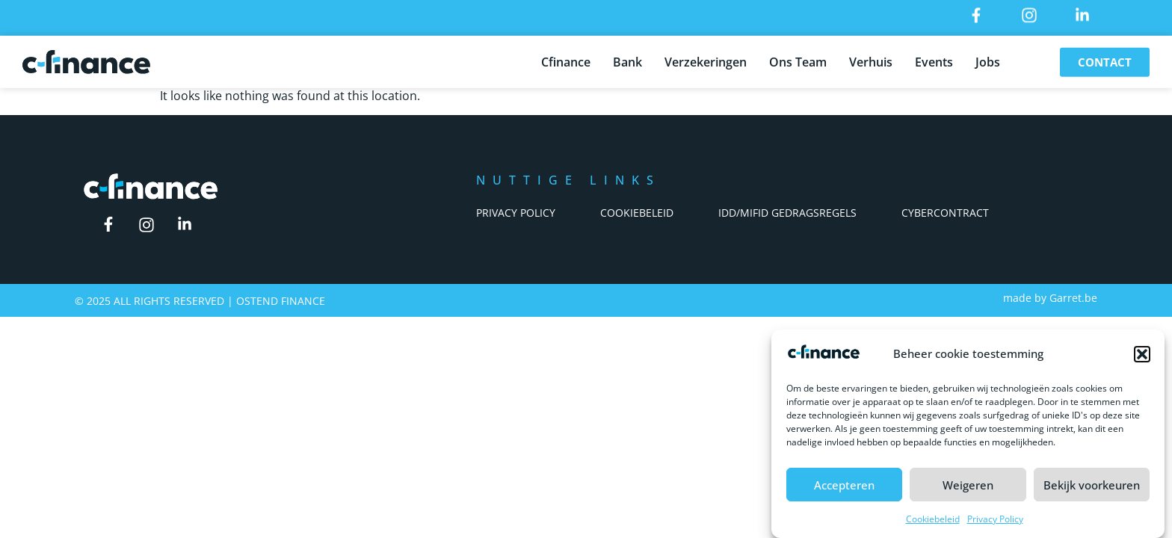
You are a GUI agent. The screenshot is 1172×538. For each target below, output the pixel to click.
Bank (627, 59)
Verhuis (870, 59)
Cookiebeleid (933, 521)
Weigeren (968, 486)
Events (934, 59)
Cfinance (565, 59)
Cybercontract (945, 212)
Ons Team (798, 59)
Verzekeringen (705, 59)
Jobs (987, 59)
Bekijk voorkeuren (1091, 486)
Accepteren (844, 486)
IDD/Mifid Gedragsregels (787, 212)
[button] (1142, 356)
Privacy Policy (995, 521)
